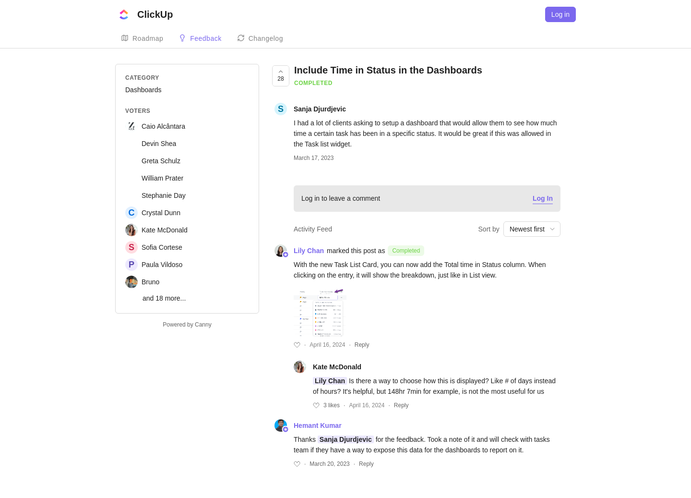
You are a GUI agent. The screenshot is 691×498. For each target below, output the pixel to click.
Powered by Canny (187, 324)
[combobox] (531, 229)
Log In (543, 198)
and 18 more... (164, 298)
